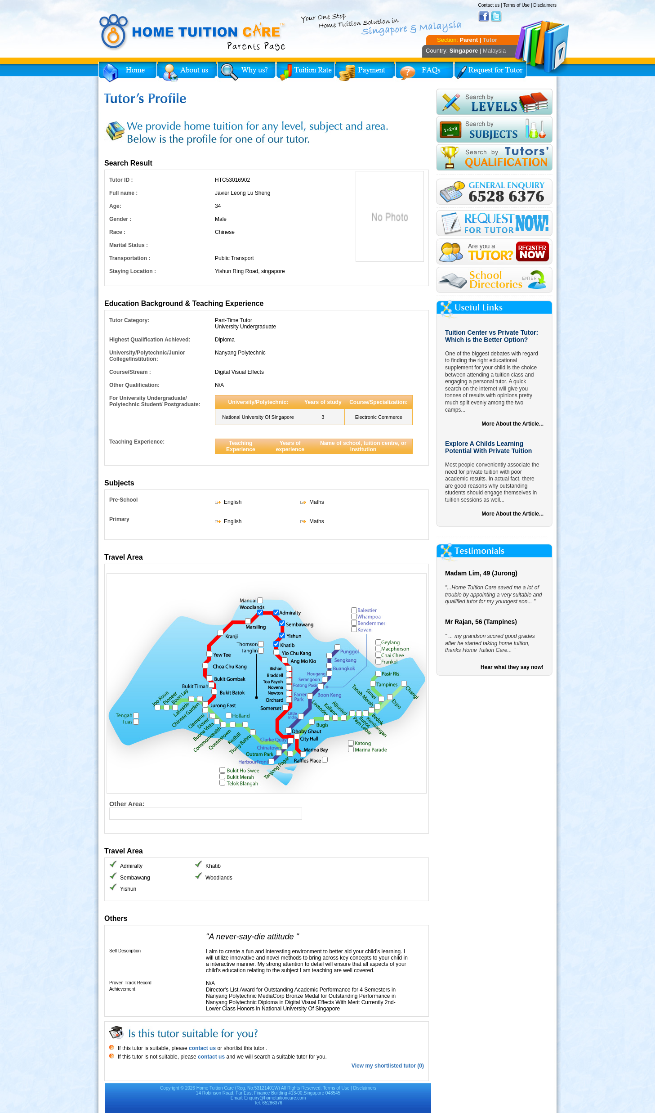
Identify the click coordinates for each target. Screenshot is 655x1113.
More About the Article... (512, 424)
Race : (117, 232)
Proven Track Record (130, 982)
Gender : (120, 219)
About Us (187, 72)
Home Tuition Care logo (192, 32)
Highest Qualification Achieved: (149, 340)
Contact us (488, 5)
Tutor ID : (121, 180)
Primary (119, 519)
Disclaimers (545, 5)
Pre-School (123, 500)
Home (127, 72)
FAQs (424, 72)
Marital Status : (128, 245)
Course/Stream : (130, 372)
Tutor (490, 39)
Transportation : (129, 258)
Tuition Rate (305, 72)
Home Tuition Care (215, 1088)
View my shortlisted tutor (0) (388, 1066)
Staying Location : (132, 271)
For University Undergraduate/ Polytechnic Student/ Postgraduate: (155, 401)
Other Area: (127, 804)
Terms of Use (516, 5)
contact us (201, 1048)
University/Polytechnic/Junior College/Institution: (147, 356)
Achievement (122, 989)
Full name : (123, 193)
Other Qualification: (134, 385)
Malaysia (494, 50)
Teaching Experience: (137, 442)
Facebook (483, 16)
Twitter (496, 16)
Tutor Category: (129, 320)
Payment (365, 72)
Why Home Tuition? (246, 72)
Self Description (125, 950)
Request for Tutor (490, 72)
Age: (115, 206)
